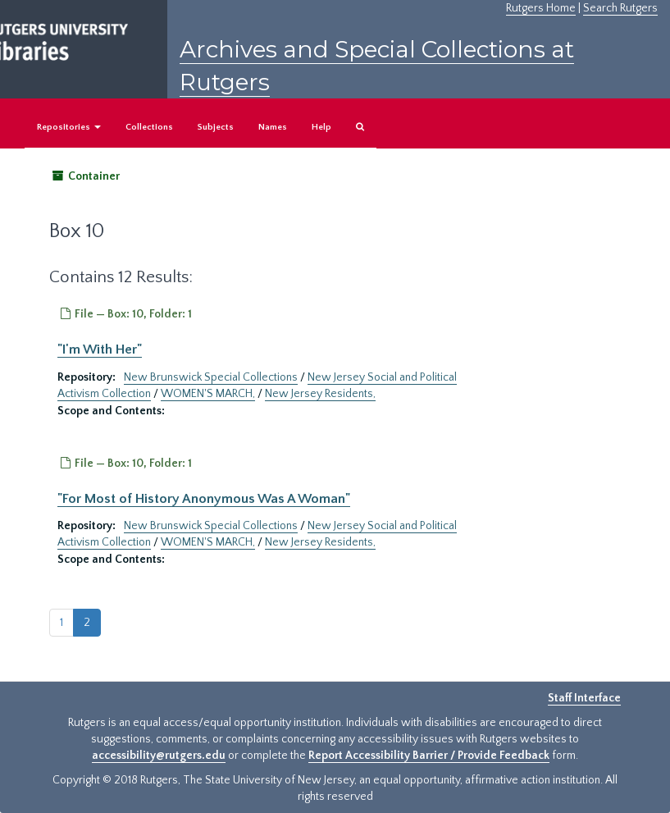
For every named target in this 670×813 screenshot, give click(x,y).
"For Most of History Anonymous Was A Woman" (203, 498)
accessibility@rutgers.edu (159, 755)
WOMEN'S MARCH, (208, 393)
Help (321, 127)
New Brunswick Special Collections (211, 377)
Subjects (216, 127)
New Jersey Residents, (320, 393)
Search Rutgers (620, 8)
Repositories (69, 127)
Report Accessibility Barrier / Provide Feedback (428, 755)
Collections (149, 127)
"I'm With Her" (99, 349)
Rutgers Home (541, 8)
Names (272, 127)
